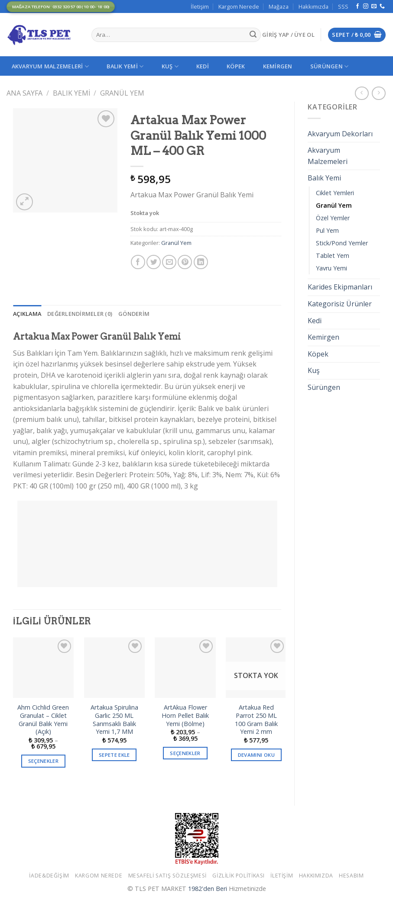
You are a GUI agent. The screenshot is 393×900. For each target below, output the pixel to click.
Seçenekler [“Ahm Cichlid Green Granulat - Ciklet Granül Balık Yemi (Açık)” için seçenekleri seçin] (43, 761)
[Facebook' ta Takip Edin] (357, 6)
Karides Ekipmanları (340, 287)
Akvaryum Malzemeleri (50, 66)
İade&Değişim (49, 875)
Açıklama (27, 314)
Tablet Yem (332, 255)
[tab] (27, 313)
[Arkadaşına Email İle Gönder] (169, 262)
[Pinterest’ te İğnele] (185, 262)
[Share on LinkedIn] (201, 262)
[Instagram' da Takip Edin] (365, 6)
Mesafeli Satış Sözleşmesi (167, 875)
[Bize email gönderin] (374, 6)
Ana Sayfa (24, 93)
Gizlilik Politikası (238, 875)
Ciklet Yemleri (335, 193)
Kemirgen (277, 66)
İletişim (200, 6)
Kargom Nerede (238, 6)
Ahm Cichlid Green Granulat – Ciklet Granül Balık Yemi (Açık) (43, 720)
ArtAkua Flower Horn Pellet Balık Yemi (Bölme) (185, 715)
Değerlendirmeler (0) (79, 314)
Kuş (170, 66)
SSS (343, 6)
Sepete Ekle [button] (114, 755)
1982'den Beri (207, 888)
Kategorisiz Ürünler (340, 304)
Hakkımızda (313, 6)
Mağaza (279, 6)
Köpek (236, 66)
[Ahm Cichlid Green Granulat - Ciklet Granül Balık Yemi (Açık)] (43, 667)
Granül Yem (122, 93)
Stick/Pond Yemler (342, 243)
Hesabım (351, 875)
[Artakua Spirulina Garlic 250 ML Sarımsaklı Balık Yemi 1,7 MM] (114, 667)
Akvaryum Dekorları (340, 133)
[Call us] (382, 6)
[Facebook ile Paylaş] (138, 262)
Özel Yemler (333, 218)
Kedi (202, 66)
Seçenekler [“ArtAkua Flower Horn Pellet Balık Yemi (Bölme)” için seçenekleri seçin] (185, 753)
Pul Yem (327, 230)
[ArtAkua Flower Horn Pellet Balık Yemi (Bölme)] (185, 667)
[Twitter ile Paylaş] (153, 262)
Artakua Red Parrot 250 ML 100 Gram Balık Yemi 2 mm (256, 720)
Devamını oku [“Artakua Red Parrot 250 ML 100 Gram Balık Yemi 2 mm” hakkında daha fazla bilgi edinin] (256, 755)
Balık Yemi (125, 66)
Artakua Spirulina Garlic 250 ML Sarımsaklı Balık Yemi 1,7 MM (114, 720)
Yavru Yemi (331, 268)
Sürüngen (329, 66)
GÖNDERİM (133, 314)
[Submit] (253, 35)
